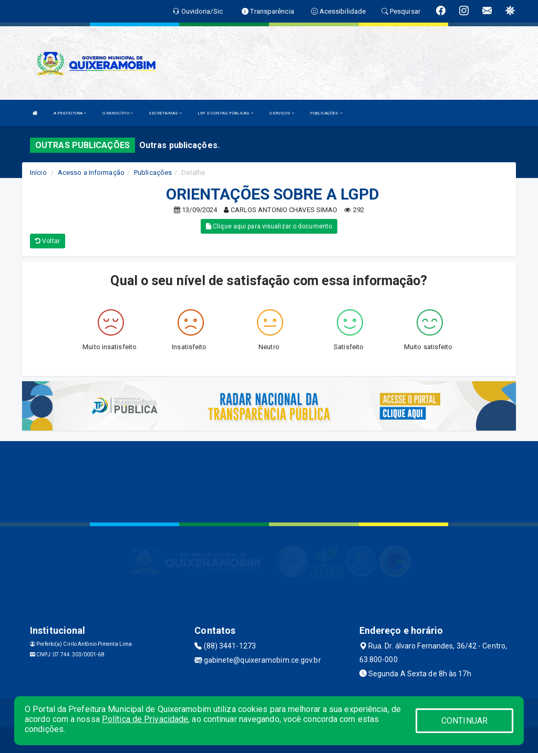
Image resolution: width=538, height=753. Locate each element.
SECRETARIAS (165, 113)
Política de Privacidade (145, 719)
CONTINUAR (464, 721)
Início (38, 172)
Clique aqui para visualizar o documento (269, 226)
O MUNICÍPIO (117, 113)
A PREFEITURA (70, 113)
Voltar (47, 241)
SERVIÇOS (281, 113)
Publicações (153, 172)
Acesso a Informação (91, 172)
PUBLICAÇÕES (326, 113)
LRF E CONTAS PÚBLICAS (225, 113)
